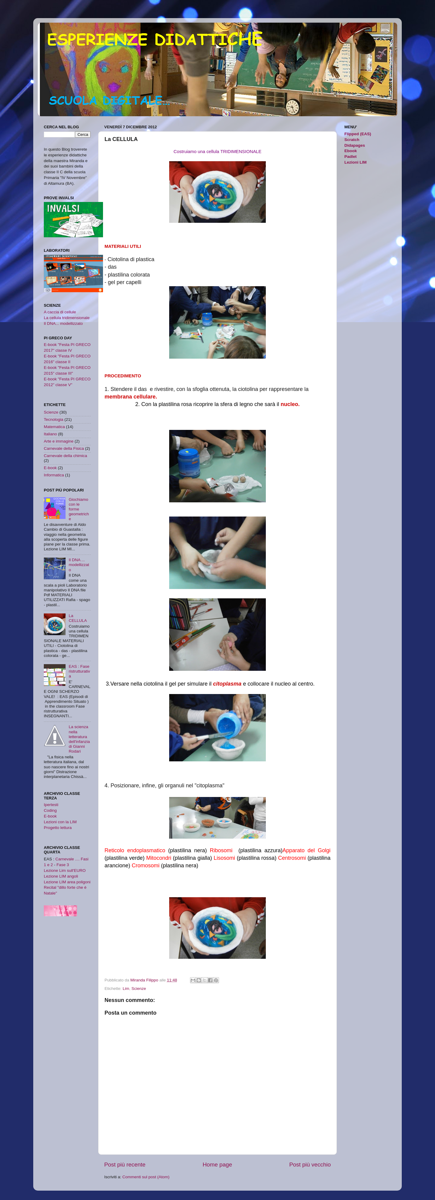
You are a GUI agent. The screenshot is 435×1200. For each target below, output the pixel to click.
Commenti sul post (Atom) (145, 1177)
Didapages (354, 145)
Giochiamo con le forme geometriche (79, 509)
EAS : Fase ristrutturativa (79, 671)
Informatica (54, 475)
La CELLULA (78, 618)
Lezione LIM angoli (61, 876)
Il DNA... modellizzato (63, 323)
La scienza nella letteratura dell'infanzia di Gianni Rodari (79, 739)
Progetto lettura (58, 827)
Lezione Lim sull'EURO (64, 870)
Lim (126, 988)
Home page (217, 1164)
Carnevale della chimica (65, 455)
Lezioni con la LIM (60, 822)
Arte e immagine (58, 441)
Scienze (138, 988)
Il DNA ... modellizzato (79, 565)
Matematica (54, 426)
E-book (50, 468)
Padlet (350, 156)
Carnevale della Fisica (64, 448)
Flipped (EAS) (357, 134)
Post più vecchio (310, 1164)
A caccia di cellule (60, 312)
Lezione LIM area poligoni (67, 882)
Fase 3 (62, 864)
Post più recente (125, 1164)
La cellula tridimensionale (67, 317)
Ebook (350, 151)
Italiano (50, 434)
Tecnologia (53, 419)
